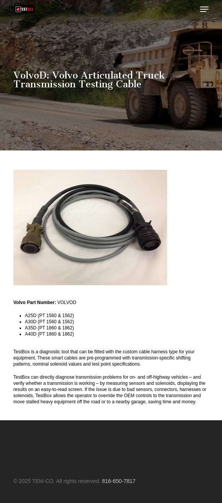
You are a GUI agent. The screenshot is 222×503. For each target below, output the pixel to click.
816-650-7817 (119, 481)
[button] (204, 9)
